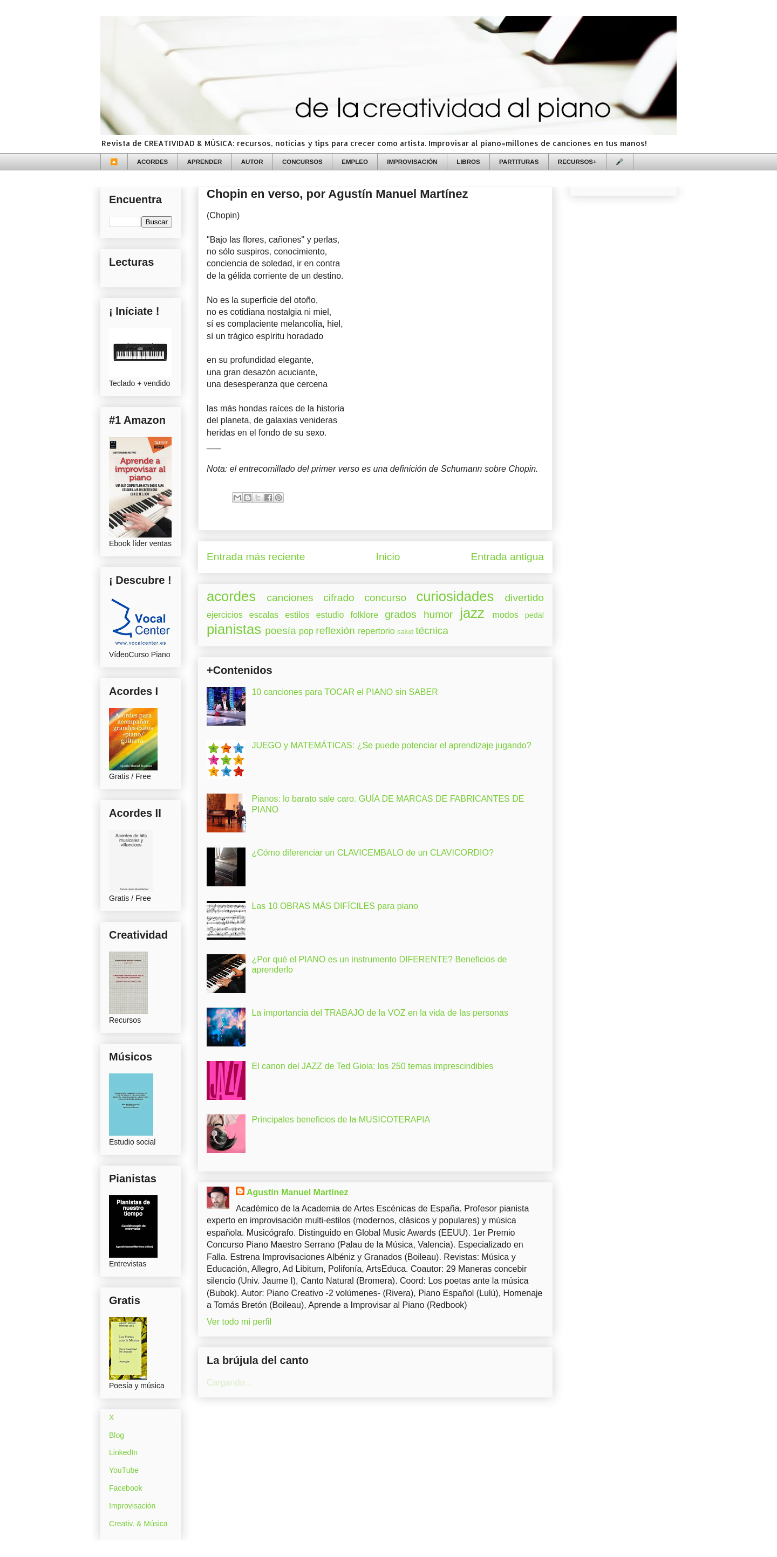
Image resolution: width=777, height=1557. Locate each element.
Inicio (388, 556)
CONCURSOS (302, 162)
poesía (280, 630)
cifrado (339, 597)
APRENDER (204, 162)
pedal (534, 615)
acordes (231, 596)
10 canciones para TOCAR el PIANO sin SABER (344, 692)
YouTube (124, 1470)
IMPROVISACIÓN (412, 162)
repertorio (376, 631)
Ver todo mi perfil (239, 1321)
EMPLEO (355, 162)
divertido (524, 597)
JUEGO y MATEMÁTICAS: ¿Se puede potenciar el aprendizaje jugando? (391, 745)
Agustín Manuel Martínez (297, 1192)
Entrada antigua (507, 556)
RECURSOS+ (577, 162)
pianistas (234, 629)
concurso (385, 597)
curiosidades (455, 596)
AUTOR (252, 162)
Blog (116, 1435)
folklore (364, 614)
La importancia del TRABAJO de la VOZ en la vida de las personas (379, 1012)
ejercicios (225, 614)
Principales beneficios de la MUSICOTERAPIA (340, 1119)
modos (506, 614)
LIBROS (468, 162)
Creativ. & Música (138, 1523)
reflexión (335, 630)
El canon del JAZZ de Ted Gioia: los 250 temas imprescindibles (372, 1066)
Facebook (125, 1488)
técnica (431, 630)
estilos (297, 614)
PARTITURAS (519, 162)
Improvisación (132, 1505)
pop (306, 631)
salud (405, 632)
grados (401, 614)
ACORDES (152, 162)
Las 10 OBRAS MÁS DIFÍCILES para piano (334, 906)
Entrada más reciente (256, 556)
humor (438, 614)
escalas (263, 614)
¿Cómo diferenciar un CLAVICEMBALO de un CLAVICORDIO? (372, 852)
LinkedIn (123, 1452)
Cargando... (229, 1382)
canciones (290, 597)
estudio (330, 614)
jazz (472, 613)
